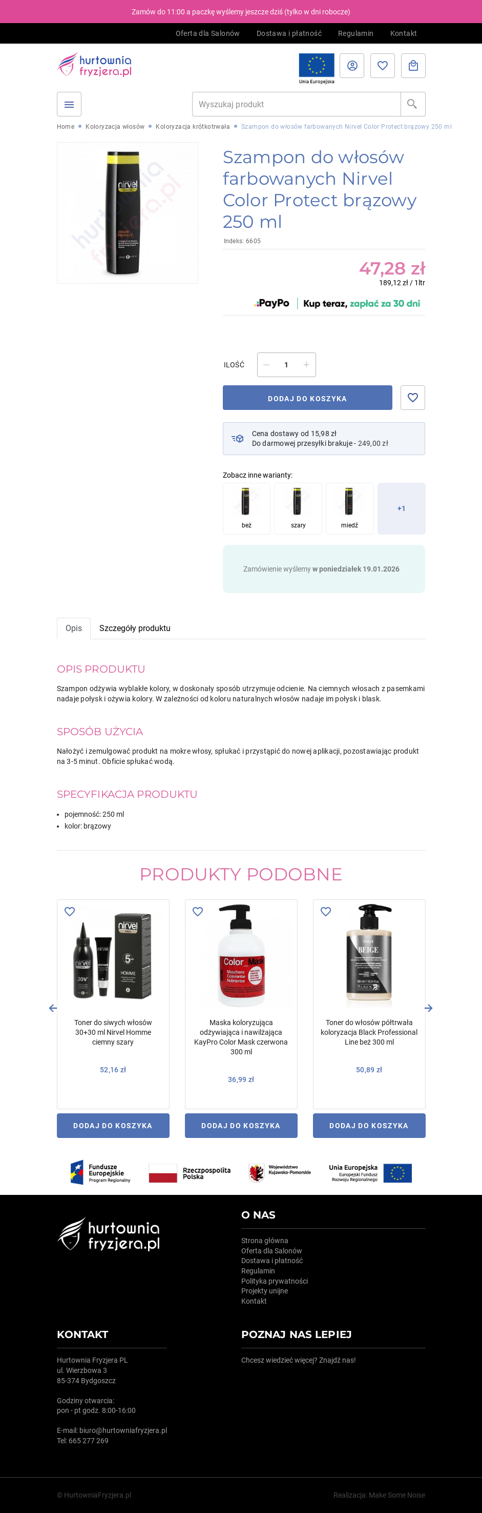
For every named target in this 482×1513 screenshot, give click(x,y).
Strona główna (264, 1240)
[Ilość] (286, 365)
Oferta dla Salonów (208, 33)
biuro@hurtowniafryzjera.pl (123, 1430)
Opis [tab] (74, 628)
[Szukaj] (296, 104)
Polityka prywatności (274, 1281)
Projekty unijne (264, 1291)
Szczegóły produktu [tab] (135, 628)
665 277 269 (89, 1441)
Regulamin (356, 33)
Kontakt (403, 33)
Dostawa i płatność (289, 33)
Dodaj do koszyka (307, 399)
